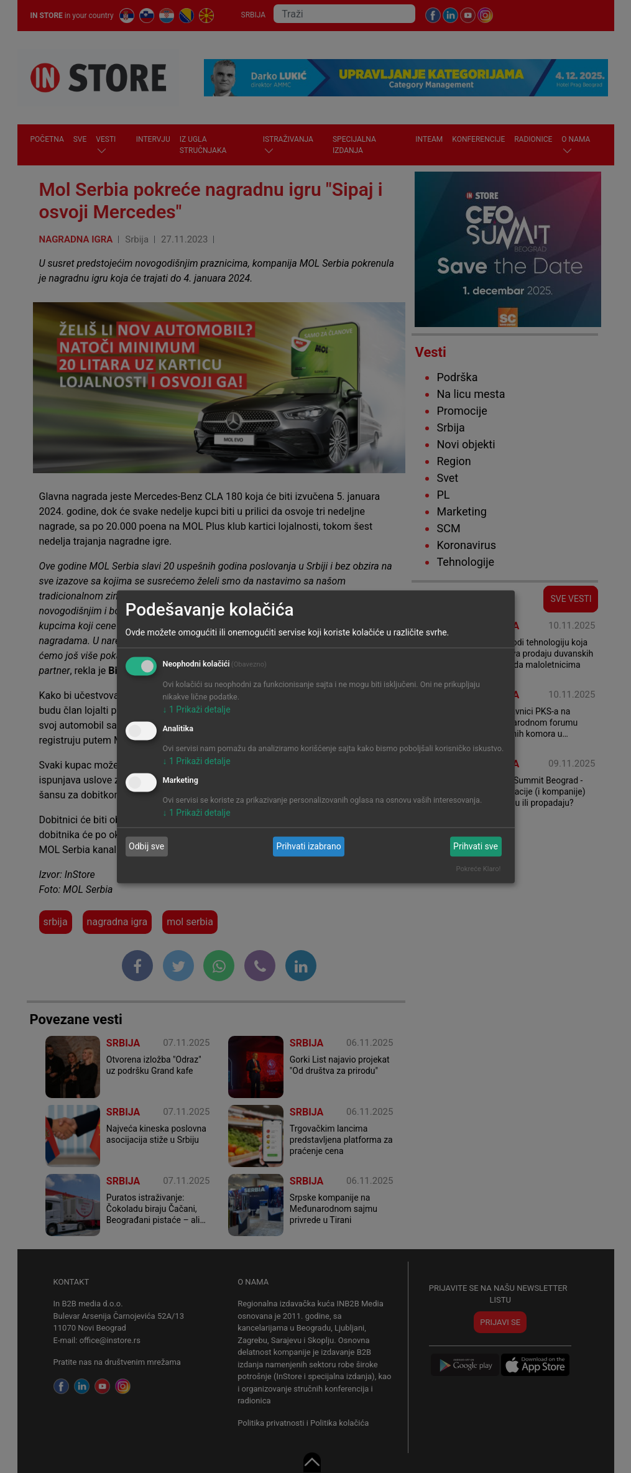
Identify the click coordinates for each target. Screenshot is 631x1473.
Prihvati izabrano (309, 846)
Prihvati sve (475, 846)
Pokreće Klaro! (478, 868)
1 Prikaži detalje (197, 709)
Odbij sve (146, 846)
